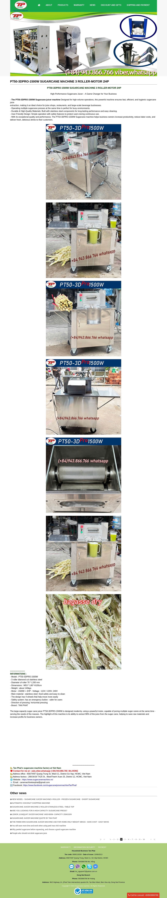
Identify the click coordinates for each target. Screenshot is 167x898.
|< (101, 839)
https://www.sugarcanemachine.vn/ (37, 780)
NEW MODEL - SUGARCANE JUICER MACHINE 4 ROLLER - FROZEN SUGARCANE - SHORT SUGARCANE (55, 799)
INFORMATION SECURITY (84, 847)
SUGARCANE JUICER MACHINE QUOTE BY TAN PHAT (33, 818)
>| (154, 839)
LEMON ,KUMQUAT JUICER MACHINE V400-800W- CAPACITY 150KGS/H (41, 814)
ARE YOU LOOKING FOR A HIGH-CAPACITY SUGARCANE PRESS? (38, 811)
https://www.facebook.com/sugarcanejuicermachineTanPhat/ (50, 785)
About (49, 5)
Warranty (79, 5)
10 (144, 839)
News (92, 5)
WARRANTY (66, 847)
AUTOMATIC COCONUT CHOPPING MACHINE (30, 803)
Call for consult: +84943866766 (143, 895)
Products (63, 5)
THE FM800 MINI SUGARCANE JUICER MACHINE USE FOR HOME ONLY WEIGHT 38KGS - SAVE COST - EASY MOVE (59, 822)
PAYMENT (102, 847)
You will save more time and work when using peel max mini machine (38, 826)
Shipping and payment (138, 5)
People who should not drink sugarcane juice (28, 833)
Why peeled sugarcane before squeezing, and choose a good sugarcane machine (43, 829)
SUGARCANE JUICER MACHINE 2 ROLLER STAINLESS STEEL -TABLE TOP (42, 807)
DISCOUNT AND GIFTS (111, 5)
